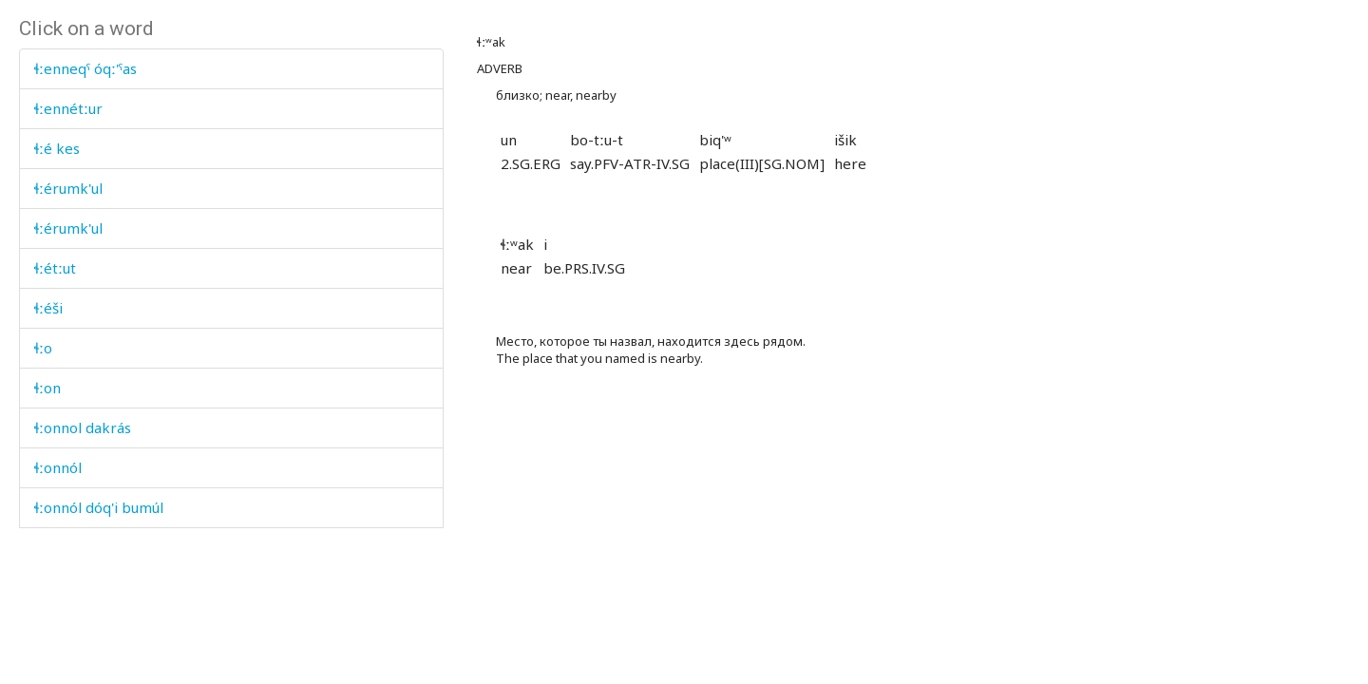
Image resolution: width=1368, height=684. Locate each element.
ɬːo (43, 347)
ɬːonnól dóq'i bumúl (98, 507)
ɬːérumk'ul (68, 188)
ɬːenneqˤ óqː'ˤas (85, 68)
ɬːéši (48, 307)
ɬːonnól (58, 467)
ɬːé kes (57, 148)
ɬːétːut (55, 267)
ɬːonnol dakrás (82, 427)
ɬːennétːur (68, 108)
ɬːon (47, 387)
